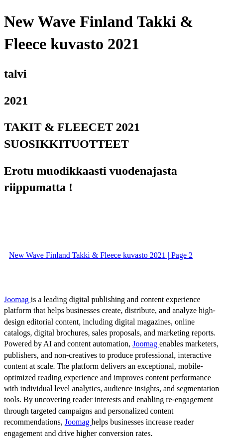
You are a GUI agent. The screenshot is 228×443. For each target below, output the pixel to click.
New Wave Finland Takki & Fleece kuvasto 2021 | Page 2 (101, 255)
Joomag (17, 299)
